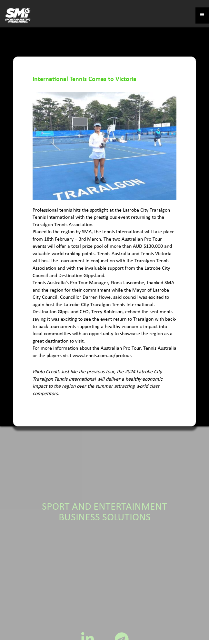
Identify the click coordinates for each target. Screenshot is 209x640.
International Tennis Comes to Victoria (84, 79)
